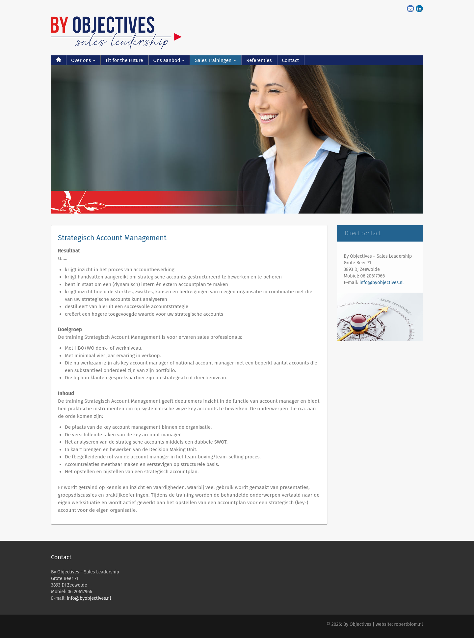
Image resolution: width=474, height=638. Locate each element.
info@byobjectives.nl (381, 282)
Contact (290, 60)
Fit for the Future (124, 60)
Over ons (83, 60)
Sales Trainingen (215, 60)
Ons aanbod (169, 60)
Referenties (259, 60)
